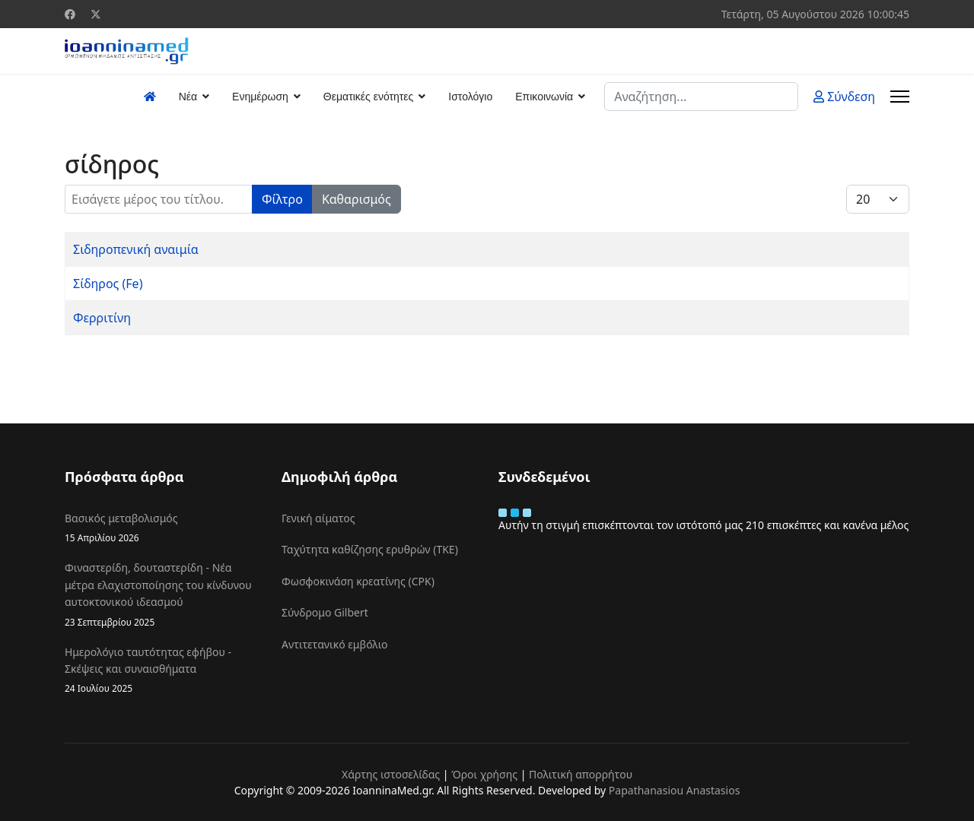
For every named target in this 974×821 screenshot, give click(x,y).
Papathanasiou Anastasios (674, 790)
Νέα (188, 96)
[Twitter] (96, 14)
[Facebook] (70, 14)
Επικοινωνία (544, 96)
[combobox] (701, 96)
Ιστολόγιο (470, 96)
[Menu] (899, 96)
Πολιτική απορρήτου (580, 774)
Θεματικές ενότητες (368, 96)
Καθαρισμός (356, 199)
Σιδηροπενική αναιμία (136, 249)
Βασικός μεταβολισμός (162, 528)
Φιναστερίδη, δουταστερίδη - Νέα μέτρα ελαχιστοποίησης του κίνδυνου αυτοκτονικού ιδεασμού (162, 594)
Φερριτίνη (102, 317)
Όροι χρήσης (484, 774)
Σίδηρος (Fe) (107, 283)
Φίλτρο (282, 199)
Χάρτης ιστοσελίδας (391, 774)
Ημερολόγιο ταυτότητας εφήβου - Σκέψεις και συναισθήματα (162, 670)
